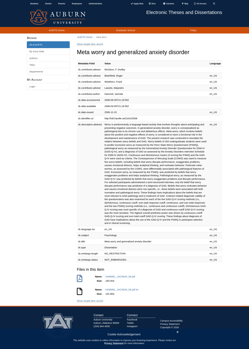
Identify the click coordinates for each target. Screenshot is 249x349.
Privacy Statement (114, 343)
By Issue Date (36, 51)
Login (32, 86)
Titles (32, 65)
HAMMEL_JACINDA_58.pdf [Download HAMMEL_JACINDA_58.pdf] (120, 276)
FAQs (193, 30)
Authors (33, 58)
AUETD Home (57, 30)
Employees (77, 4)
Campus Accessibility (171, 320)
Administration (95, 4)
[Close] (177, 331)
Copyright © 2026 (169, 327)
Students (34, 4)
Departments (36, 71)
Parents (61, 4)
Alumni (48, 4)
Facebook (132, 319)
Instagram (132, 326)
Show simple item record (90, 44)
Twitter (130, 323)
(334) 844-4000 (102, 326)
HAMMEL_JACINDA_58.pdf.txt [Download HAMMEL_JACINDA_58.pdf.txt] (122, 289)
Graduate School (125, 30)
